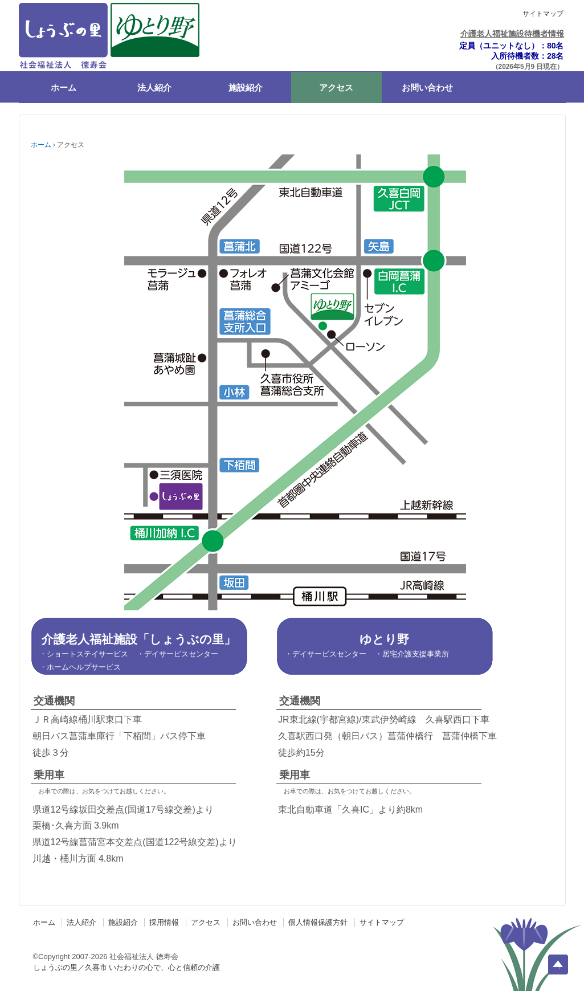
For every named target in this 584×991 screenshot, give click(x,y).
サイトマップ (542, 14)
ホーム (63, 87)
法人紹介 (154, 87)
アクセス (336, 87)
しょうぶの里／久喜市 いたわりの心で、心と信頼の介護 (126, 967)
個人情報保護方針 (318, 922)
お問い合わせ (427, 87)
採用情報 (164, 922)
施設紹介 (245, 87)
